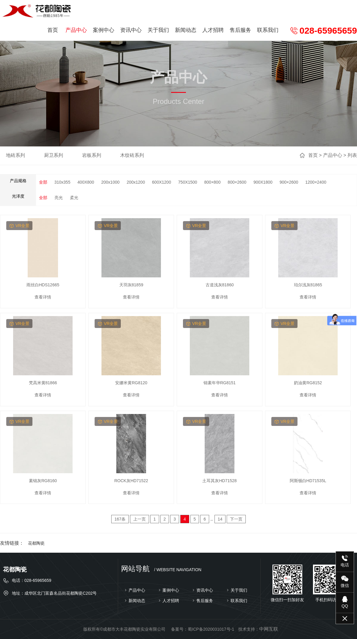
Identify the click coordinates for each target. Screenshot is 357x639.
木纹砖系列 (132, 155)
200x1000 (110, 182)
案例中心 (103, 30)
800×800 (212, 182)
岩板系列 (91, 155)
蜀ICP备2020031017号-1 (211, 629)
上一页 (139, 519)
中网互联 (268, 629)
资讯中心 (131, 30)
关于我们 (158, 30)
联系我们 (267, 30)
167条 (120, 519)
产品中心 (76, 30)
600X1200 (161, 182)
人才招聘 (213, 30)
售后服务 (240, 30)
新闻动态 (185, 30)
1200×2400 (315, 182)
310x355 (62, 182)
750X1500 (187, 182)
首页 (52, 30)
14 (220, 519)
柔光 (74, 197)
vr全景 (19, 225)
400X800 (85, 182)
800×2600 (237, 182)
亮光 (58, 197)
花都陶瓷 (36, 543)
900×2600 (289, 182)
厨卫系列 (53, 155)
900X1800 (263, 182)
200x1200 (136, 182)
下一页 (236, 519)
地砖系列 (15, 155)
